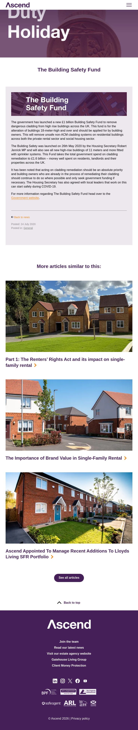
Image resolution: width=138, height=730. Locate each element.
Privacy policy (80, 718)
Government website (25, 197)
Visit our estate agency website (69, 653)
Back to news (20, 217)
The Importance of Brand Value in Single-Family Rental (64, 458)
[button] (129, 5)
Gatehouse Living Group (69, 659)
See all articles (69, 577)
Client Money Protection (69, 665)
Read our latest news (69, 647)
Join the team (69, 641)
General (28, 228)
